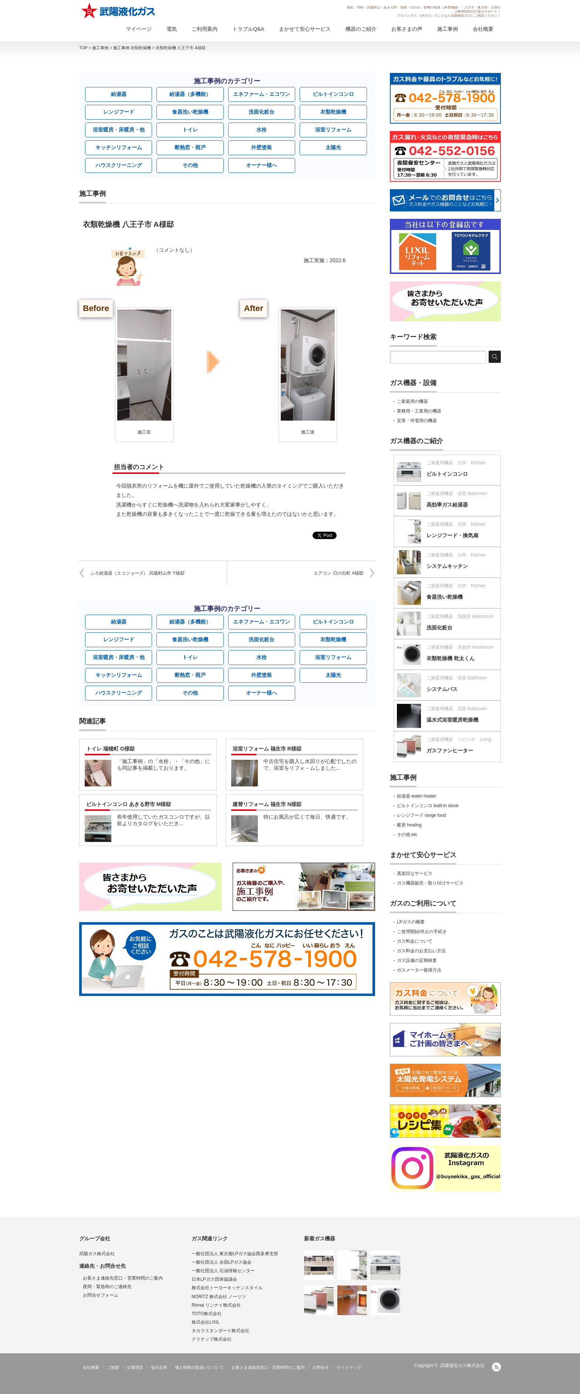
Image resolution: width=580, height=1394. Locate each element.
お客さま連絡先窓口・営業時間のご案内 (123, 1278)
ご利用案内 (205, 29)
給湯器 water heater (416, 796)
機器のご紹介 (361, 29)
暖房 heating (409, 825)
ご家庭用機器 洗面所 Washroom (459, 616)
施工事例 (447, 29)
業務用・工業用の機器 (419, 411)
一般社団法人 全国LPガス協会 (222, 1262)
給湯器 (119, 94)
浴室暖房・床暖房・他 (119, 130)
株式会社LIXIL (206, 1322)
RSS (496, 1367)
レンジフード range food (421, 815)
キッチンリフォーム (118, 147)
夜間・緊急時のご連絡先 (107, 1286)
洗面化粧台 (261, 112)
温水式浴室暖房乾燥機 (452, 720)
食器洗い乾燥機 (190, 112)
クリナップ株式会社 (212, 1339)
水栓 (261, 130)
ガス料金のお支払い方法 (421, 950)
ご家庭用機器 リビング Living (458, 739)
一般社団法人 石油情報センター (223, 1270)
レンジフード (118, 112)
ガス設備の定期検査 (417, 960)
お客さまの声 (406, 29)
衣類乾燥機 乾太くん (450, 658)
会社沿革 (159, 1367)
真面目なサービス (414, 873)
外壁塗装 (261, 147)
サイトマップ (349, 1367)
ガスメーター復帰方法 (419, 970)
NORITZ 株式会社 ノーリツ (219, 1296)
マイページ (139, 29)
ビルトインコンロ (333, 94)
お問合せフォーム (100, 1295)
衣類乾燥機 (333, 112)
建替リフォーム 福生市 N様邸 (267, 804)
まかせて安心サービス (305, 29)
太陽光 (333, 147)
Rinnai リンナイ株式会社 (216, 1305)
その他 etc (407, 834)
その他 (190, 165)
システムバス (442, 689)
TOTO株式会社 (207, 1313)
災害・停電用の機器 (417, 420)
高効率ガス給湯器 (447, 505)
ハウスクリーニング (118, 165)
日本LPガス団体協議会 (214, 1279)
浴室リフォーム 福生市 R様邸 (267, 749)
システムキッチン (447, 566)
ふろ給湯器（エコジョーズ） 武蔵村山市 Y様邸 (137, 573)
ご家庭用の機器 (412, 401)
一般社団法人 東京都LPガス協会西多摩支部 (235, 1253)
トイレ (190, 130)
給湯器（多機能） (190, 94)
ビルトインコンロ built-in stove (428, 805)
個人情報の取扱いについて (199, 1367)
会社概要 (483, 29)
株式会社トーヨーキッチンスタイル (227, 1287)
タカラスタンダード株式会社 (220, 1330)
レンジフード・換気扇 (452, 535)
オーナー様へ (261, 165)
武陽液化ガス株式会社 (462, 1365)
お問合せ (321, 1367)
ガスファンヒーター (449, 750)
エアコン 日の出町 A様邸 (339, 573)
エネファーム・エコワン (261, 94)
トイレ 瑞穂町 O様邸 (110, 749)
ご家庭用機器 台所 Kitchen (456, 462)
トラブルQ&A (248, 29)
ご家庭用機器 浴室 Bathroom (456, 493)
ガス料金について (414, 941)
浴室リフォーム (333, 130)
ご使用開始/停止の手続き (422, 931)
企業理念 (135, 1367)
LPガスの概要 (411, 922)
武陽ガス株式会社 (97, 1253)
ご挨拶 (113, 1367)
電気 (171, 29)
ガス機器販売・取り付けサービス (430, 883)
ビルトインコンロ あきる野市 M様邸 (128, 804)
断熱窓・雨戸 (190, 147)
